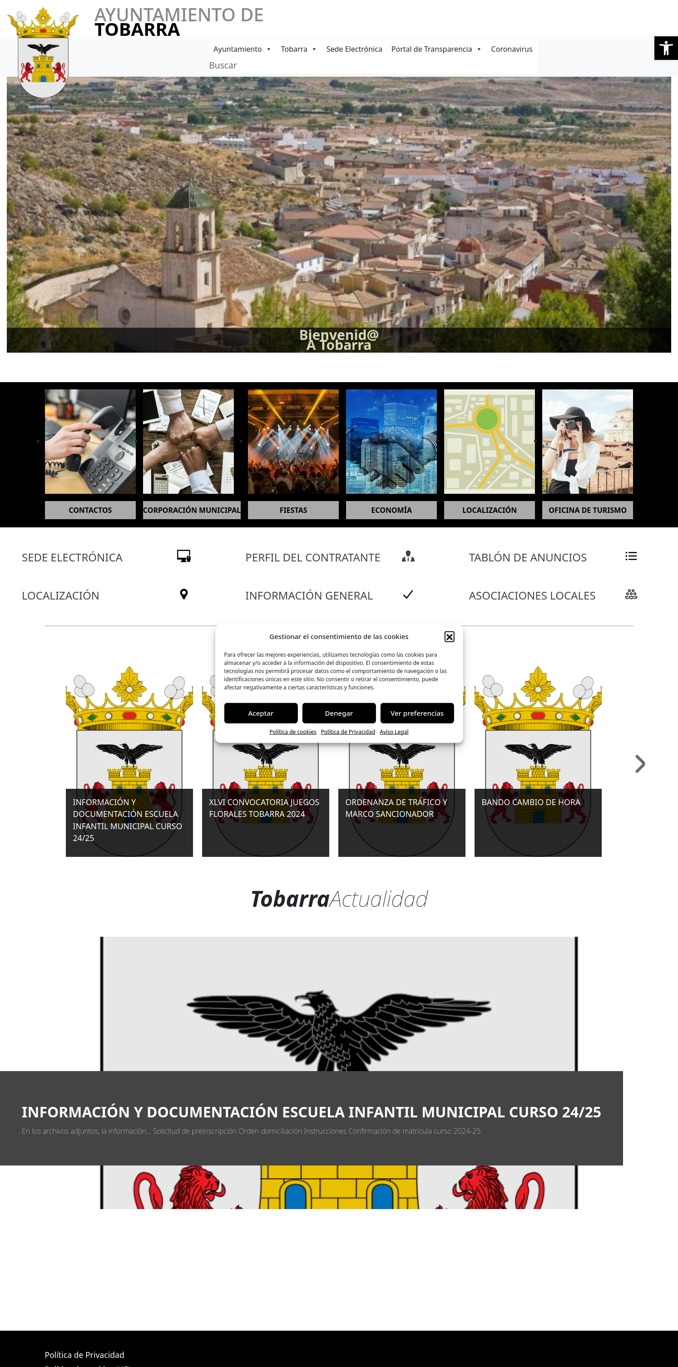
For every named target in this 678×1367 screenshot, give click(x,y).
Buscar (223, 65)
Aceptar (260, 713)
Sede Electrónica (354, 49)
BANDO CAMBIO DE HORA (531, 802)
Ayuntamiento (242, 49)
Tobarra (299, 49)
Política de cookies (292, 731)
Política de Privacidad (348, 731)
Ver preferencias (417, 713)
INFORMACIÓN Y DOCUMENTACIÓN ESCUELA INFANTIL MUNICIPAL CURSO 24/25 (311, 1111)
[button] (666, 48)
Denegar (339, 713)
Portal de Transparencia (436, 49)
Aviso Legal (394, 731)
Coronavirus (512, 49)
